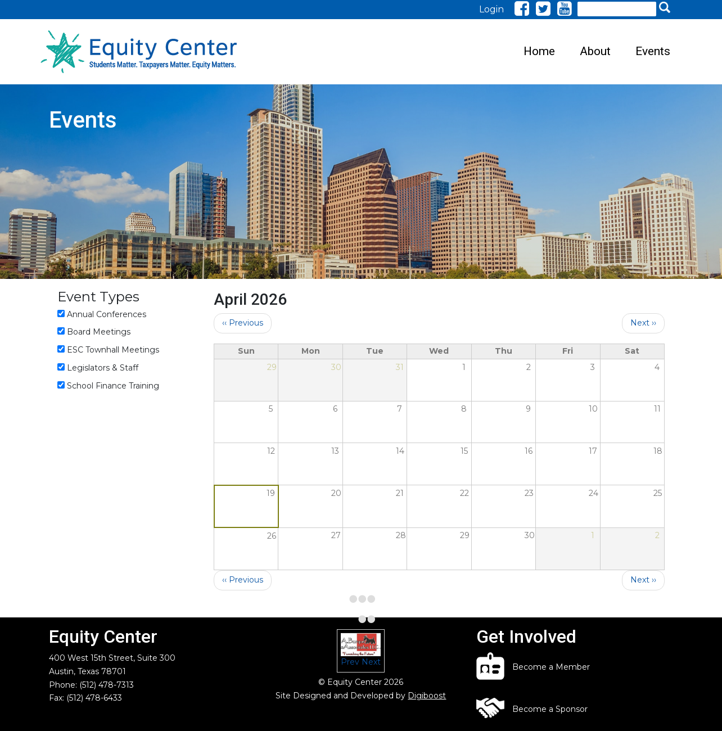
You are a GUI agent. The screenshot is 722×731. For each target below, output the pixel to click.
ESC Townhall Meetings (113, 350)
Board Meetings (98, 332)
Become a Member (551, 667)
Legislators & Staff (102, 368)
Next (371, 662)
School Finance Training (113, 386)
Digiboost (427, 696)
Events (652, 51)
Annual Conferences (106, 314)
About (595, 51)
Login (491, 9)
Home (539, 51)
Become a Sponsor (550, 709)
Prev (350, 662)
